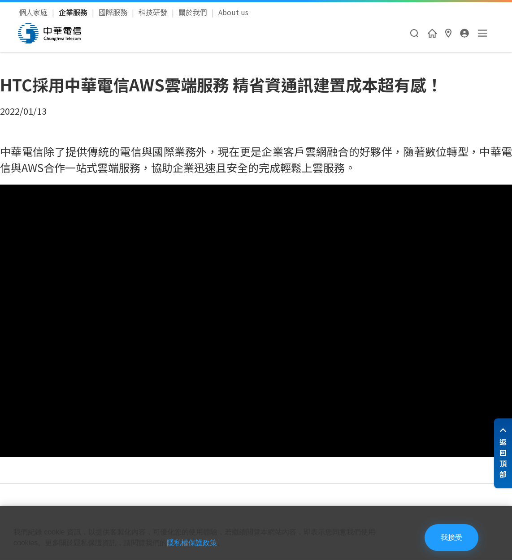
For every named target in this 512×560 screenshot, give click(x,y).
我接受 (451, 537)
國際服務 (114, 12)
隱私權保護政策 (192, 543)
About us (233, 12)
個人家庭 (34, 12)
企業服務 (74, 12)
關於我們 (193, 12)
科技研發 (154, 12)
